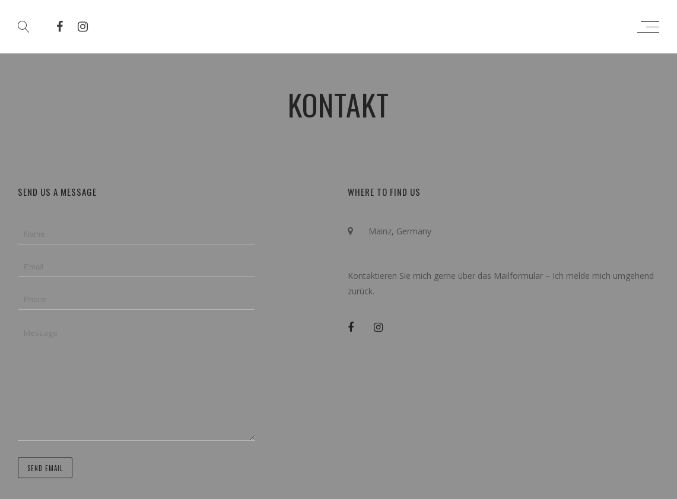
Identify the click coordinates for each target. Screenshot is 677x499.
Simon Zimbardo (343, 27)
